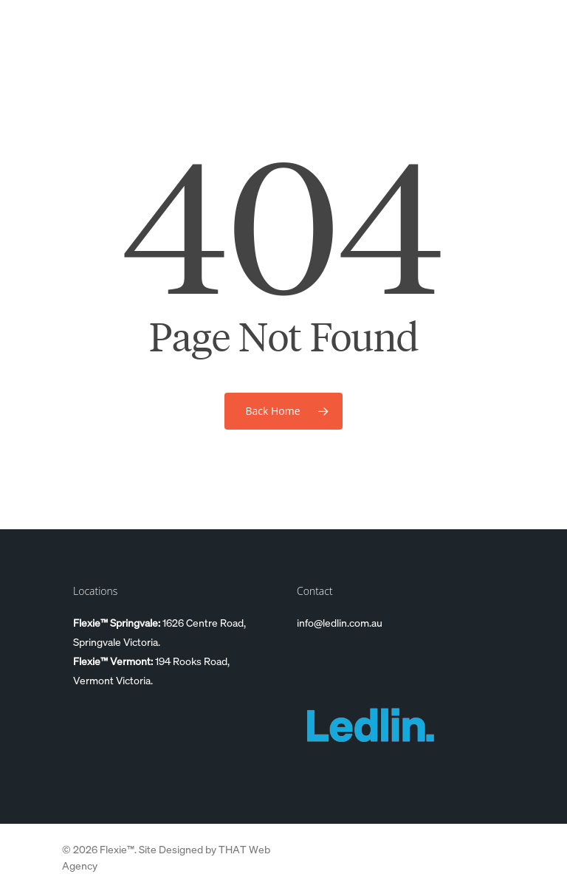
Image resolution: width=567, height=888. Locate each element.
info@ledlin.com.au (339, 622)
